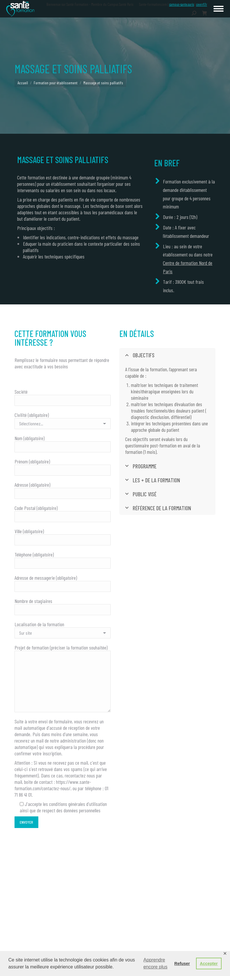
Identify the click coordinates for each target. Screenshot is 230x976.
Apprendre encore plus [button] (155, 963)
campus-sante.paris (181, 4)
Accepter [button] (209, 963)
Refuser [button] (182, 963)
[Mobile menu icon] (218, 8)
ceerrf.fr (201, 4)
